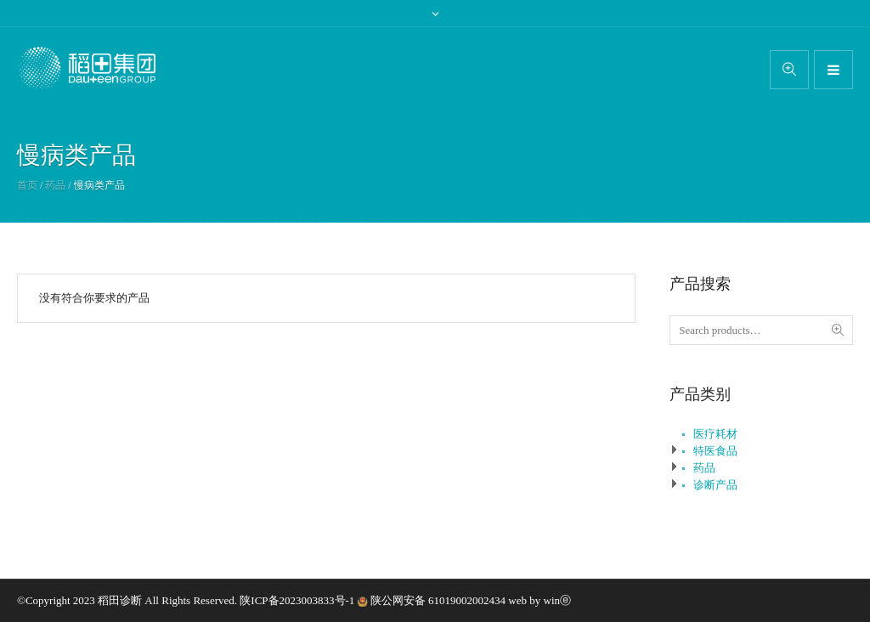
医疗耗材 (715, 433)
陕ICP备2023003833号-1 (298, 600)
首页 (27, 185)
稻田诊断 (120, 600)
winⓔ (558, 600)
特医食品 (715, 450)
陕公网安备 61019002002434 (438, 600)
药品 (55, 185)
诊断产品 (715, 484)
